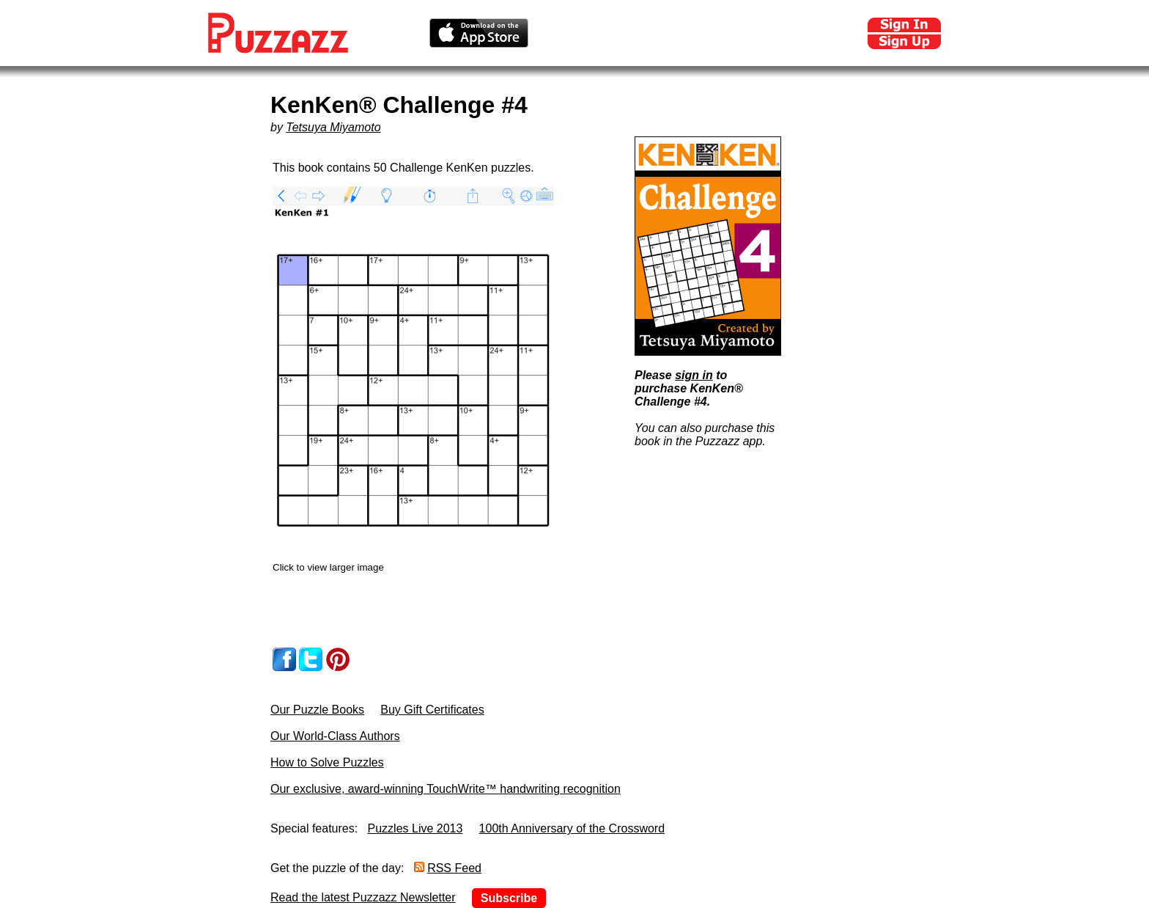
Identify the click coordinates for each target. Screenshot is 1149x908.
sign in (694, 375)
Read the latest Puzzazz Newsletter (363, 897)
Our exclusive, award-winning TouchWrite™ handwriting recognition (445, 789)
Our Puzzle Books (317, 709)
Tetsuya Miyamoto (333, 127)
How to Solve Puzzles (327, 762)
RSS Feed (454, 868)
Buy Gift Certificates (432, 709)
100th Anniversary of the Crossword (572, 828)
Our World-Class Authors (335, 736)
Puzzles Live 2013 (415, 828)
